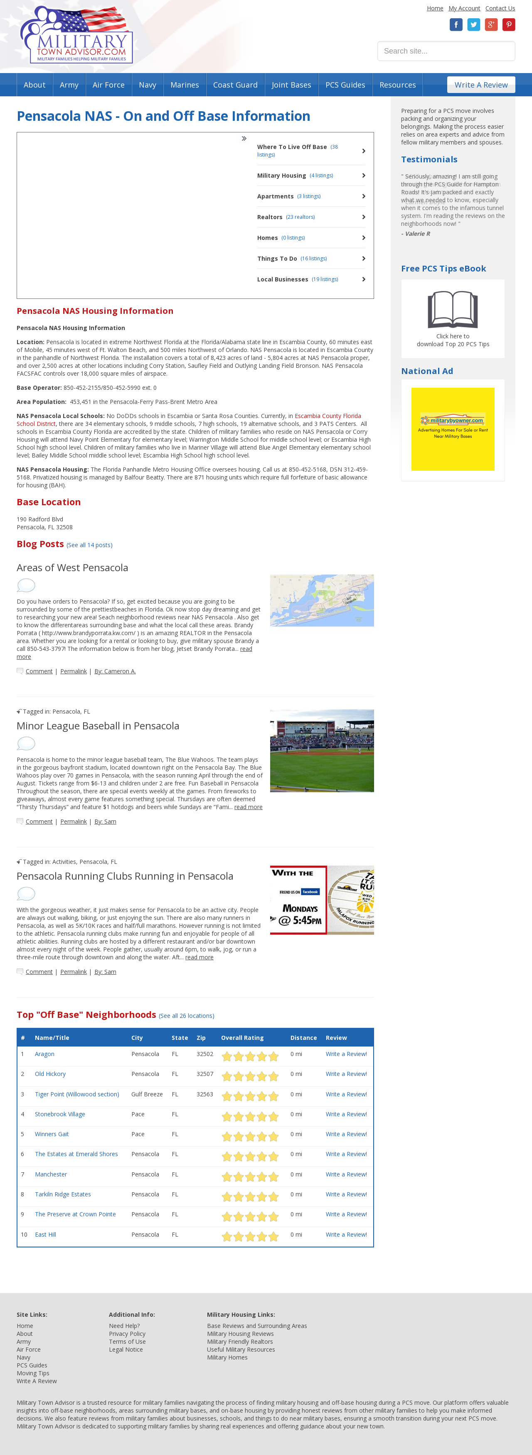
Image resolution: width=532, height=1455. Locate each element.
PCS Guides (345, 85)
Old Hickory (50, 1074)
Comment (39, 671)
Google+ (491, 24)
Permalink (73, 671)
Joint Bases (291, 85)
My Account (464, 8)
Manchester (51, 1174)
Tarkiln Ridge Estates (63, 1194)
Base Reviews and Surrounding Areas (257, 1326)
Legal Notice (126, 1349)
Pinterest (508, 24)
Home (435, 8)
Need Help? (124, 1326)
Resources (397, 85)
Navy (147, 85)
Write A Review (481, 85)
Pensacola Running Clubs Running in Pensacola (125, 876)
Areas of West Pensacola (72, 567)
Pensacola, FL (71, 711)
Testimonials (429, 159)
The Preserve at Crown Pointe (75, 1214)
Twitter (473, 24)
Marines (184, 85)
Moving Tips (33, 1373)
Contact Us (500, 8)
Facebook (456, 24)
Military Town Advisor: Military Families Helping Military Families (77, 34)
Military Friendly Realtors (240, 1341)
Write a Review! (346, 1054)
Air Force (109, 85)
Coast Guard (235, 85)
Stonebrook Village (60, 1114)
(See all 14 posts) (89, 545)
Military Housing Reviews (240, 1334)
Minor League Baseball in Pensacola (98, 725)
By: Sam (105, 821)
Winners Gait (52, 1134)
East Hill (45, 1234)
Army (69, 85)
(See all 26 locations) (186, 1016)
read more (248, 807)
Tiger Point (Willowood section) (77, 1094)
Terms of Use (127, 1341)
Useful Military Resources (241, 1349)
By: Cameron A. (115, 671)
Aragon (44, 1054)
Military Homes (227, 1357)
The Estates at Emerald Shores (76, 1154)
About (35, 85)
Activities (64, 862)
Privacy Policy (127, 1334)
